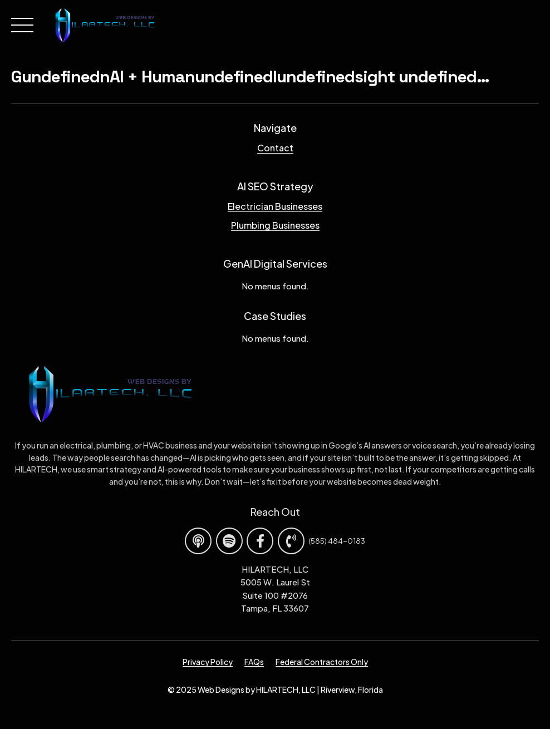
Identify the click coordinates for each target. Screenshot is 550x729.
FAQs (254, 662)
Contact (275, 148)
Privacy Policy (208, 662)
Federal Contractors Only (322, 662)
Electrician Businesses (275, 206)
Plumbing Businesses (275, 225)
